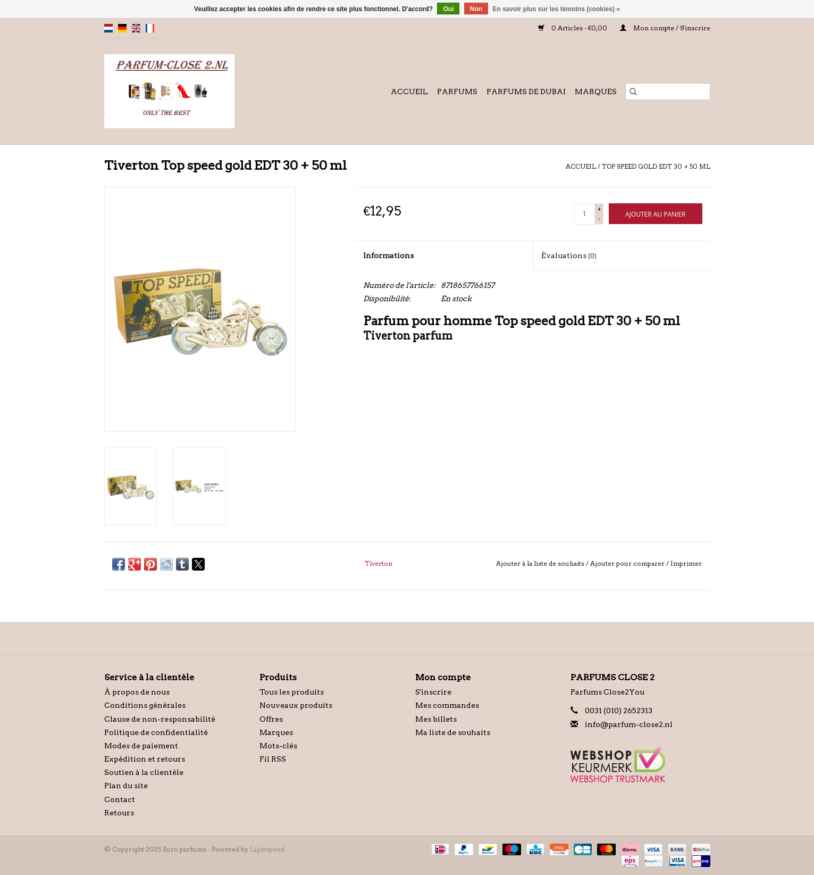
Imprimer (686, 563)
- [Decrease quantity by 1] (599, 218)
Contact (119, 799)
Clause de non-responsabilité (159, 719)
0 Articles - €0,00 (573, 28)
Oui (448, 9)
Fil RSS (272, 759)
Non (476, 9)
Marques (596, 91)
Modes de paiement (141, 745)
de (122, 28)
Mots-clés (278, 745)
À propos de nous (137, 692)
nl (108, 28)
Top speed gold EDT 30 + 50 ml (656, 166)
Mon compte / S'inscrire (665, 28)
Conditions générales (145, 705)
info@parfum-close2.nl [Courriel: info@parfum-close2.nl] (629, 724)
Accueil (409, 91)
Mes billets (436, 719)
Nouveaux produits (295, 705)
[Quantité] (584, 214)
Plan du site (126, 785)
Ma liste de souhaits (452, 732)
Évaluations (569, 255)
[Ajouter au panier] (655, 213)
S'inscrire (433, 692)
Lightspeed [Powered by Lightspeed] (267, 849)
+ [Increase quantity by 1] (599, 209)
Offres (271, 719)
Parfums (457, 91)
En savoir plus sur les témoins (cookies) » (555, 9)
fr (150, 28)
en (136, 28)
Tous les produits (291, 692)
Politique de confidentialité (156, 732)
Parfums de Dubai (526, 91)
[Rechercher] (667, 91)
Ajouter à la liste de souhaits (541, 563)
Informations (388, 255)
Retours (119, 812)
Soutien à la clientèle (143, 772)
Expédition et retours (144, 759)
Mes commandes (447, 705)
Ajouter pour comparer (628, 563)
